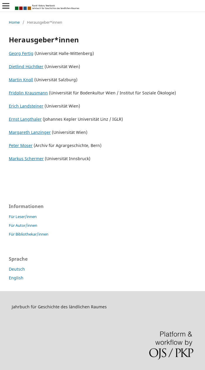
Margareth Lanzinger (30, 132)
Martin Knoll (21, 79)
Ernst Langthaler (25, 119)
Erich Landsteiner (26, 106)
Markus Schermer (26, 158)
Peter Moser (21, 145)
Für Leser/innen (23, 216)
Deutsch (17, 269)
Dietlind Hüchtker (26, 66)
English (16, 278)
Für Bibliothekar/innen (28, 234)
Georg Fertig (21, 53)
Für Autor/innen (23, 225)
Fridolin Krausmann (28, 93)
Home (14, 22)
